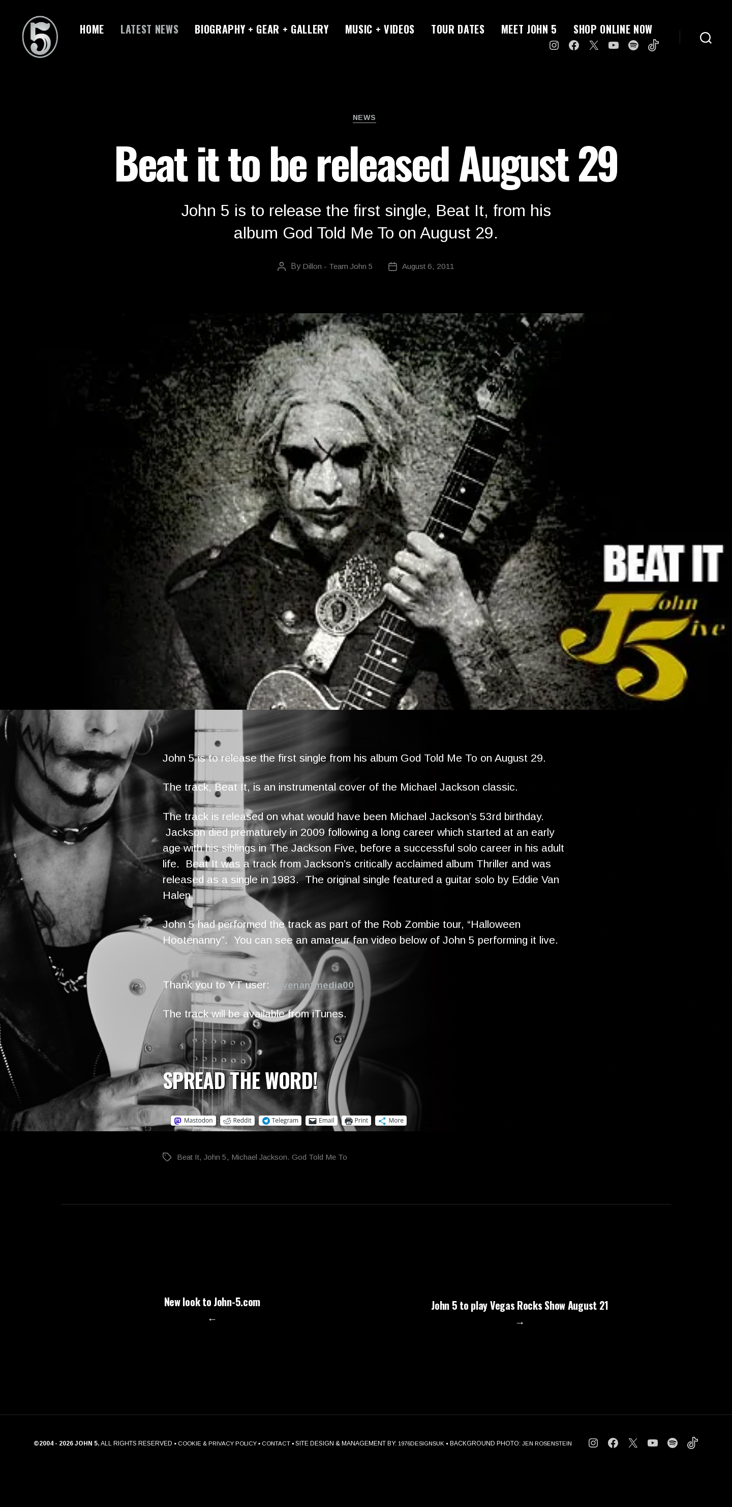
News (366, 119)
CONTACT (274, 1479)
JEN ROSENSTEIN (551, 1479)
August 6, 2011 (429, 268)
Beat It (189, 1159)
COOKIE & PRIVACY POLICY (212, 1479)
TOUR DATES (458, 29)
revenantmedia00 (316, 986)
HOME (92, 29)
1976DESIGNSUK (421, 1479)
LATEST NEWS (149, 29)
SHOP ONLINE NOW (613, 29)
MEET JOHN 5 (529, 29)
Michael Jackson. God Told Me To (295, 1159)
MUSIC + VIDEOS (380, 29)
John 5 (218, 1159)
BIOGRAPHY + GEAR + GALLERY (261, 29)
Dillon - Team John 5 (337, 268)
